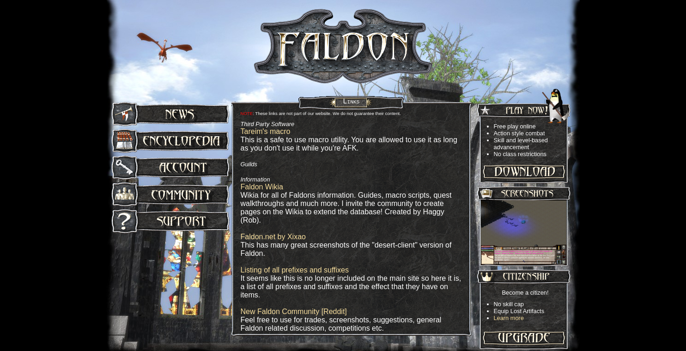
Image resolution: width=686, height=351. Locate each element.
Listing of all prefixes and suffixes (295, 270)
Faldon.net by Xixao (273, 237)
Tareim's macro (266, 131)
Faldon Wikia (262, 187)
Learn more (509, 318)
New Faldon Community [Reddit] (294, 311)
